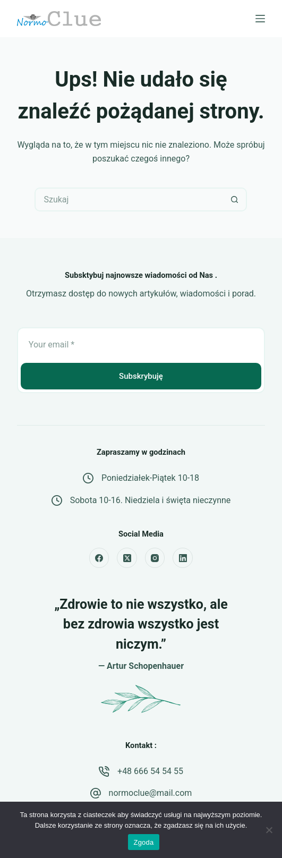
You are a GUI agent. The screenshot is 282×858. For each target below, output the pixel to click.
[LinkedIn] (183, 558)
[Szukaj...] (129, 199)
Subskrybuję (141, 376)
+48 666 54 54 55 (150, 771)
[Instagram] (155, 558)
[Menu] (260, 18)
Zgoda (143, 842)
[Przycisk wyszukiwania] (235, 199)
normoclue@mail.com (150, 793)
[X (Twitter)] (127, 558)
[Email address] (141, 344)
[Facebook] (99, 558)
